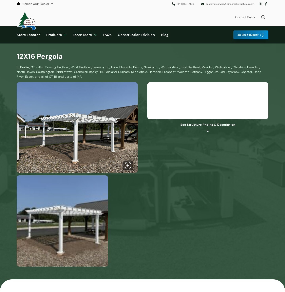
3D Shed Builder (247, 35)
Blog (164, 34)
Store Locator (28, 34)
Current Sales (245, 17)
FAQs (107, 34)
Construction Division (136, 34)
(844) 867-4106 (185, 4)
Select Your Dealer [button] (33, 4)
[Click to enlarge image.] (77, 128)
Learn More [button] (82, 34)
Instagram (260, 4)
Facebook (266, 4)
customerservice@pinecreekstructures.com (230, 4)
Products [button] (54, 34)
